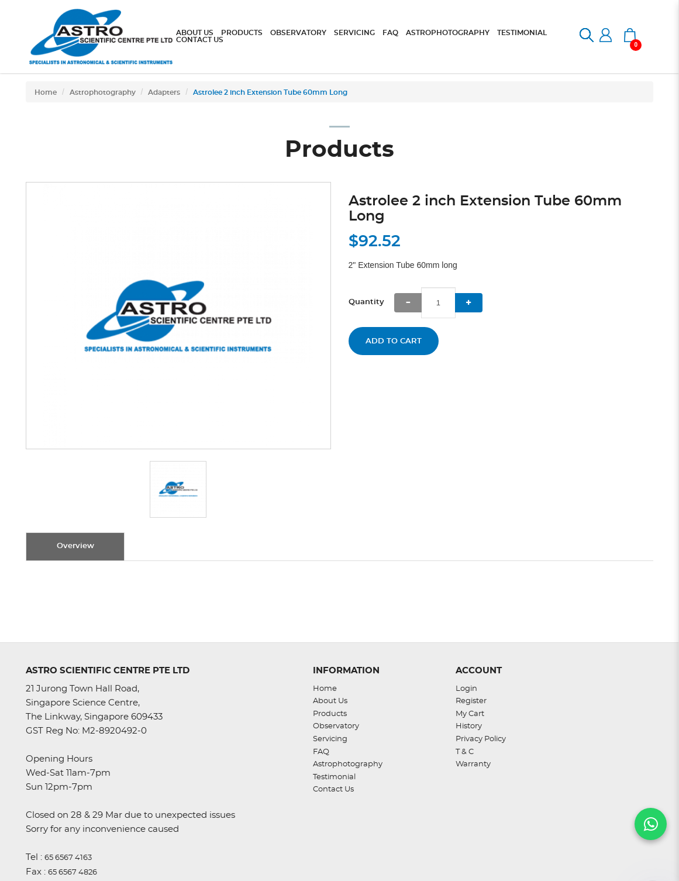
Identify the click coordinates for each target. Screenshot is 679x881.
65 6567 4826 (72, 872)
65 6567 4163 (68, 858)
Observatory (336, 726)
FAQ (321, 752)
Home (46, 92)
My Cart (470, 714)
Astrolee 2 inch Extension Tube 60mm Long (270, 92)
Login (466, 689)
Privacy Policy (481, 739)
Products (330, 714)
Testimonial (334, 777)
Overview (75, 546)
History (469, 726)
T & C (465, 752)
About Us (330, 701)
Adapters (164, 92)
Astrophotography (103, 92)
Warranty (473, 764)
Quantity (366, 302)
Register (471, 701)
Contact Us (333, 789)
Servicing (330, 739)
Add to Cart (394, 341)
